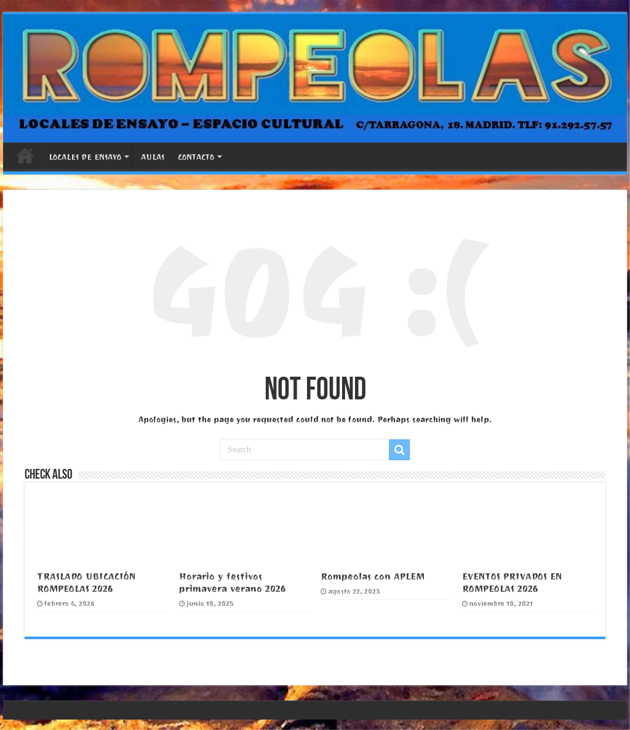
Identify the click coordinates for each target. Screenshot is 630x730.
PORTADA (25, 155)
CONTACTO (196, 157)
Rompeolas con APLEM (373, 576)
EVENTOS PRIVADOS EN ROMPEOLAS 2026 (512, 582)
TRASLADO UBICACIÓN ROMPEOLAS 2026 (86, 582)
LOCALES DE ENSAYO (85, 157)
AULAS (152, 157)
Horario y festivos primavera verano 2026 (232, 582)
